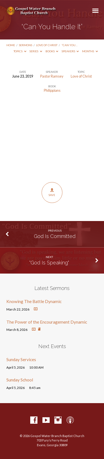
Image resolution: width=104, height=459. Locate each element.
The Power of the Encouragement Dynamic (46, 321)
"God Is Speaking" (49, 263)
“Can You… (69, 45)
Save (52, 192)
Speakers (70, 51)
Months (90, 51)
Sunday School (19, 379)
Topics (20, 51)
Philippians (52, 90)
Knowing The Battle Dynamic (34, 301)
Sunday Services (21, 359)
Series (35, 51)
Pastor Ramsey (52, 76)
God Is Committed (54, 236)
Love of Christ (46, 45)
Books (52, 51)
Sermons (25, 45)
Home (10, 45)
